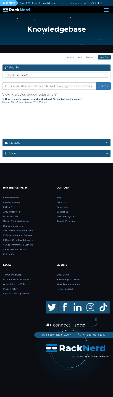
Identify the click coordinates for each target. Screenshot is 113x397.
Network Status (65, 288)
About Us (61, 202)
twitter (50, 302)
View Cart (104, 57)
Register (89, 57)
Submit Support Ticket (68, 279)
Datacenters (63, 207)
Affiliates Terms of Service (17, 279)
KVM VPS (8, 207)
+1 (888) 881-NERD (93, 334)
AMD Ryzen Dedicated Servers (19, 230)
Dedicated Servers (13, 225)
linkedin (76, 302)
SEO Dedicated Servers (15, 249)
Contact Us (62, 211)
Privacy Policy (10, 288)
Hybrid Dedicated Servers (16, 221)
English (71, 57)
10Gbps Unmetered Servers (17, 235)
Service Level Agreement (16, 293)
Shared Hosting (11, 197)
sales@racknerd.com (58, 334)
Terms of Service (12, 274)
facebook (64, 302)
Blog (59, 197)
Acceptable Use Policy (15, 284)
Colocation (8, 254)
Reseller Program (66, 221)
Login (80, 57)
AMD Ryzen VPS (12, 211)
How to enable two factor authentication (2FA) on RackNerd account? (42, 99)
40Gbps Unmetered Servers (18, 244)
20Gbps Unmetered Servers (18, 240)
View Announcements (68, 284)
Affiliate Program (66, 216)
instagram (90, 302)
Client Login (63, 274)
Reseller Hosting (11, 202)
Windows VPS (10, 216)
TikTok (101, 302)
